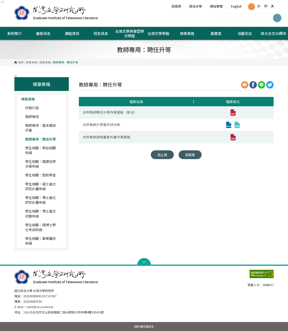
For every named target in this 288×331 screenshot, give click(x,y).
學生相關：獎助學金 (40, 174)
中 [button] (266, 6)
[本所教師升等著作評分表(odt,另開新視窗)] (237, 124)
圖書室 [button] (216, 33)
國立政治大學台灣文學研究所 (18, 8)
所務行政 (32, 107)
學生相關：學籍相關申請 (40, 150)
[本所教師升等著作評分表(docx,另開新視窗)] (228, 124)
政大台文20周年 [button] (273, 33)
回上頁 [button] (162, 154)
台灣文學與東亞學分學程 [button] (129, 33)
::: (2, 1)
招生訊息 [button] (101, 33)
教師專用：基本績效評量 (40, 128)
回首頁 (176, 7)
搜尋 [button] (277, 18)
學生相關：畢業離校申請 (40, 241)
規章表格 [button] (187, 33)
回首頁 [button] (190, 154)
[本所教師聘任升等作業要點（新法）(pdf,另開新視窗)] (232, 112)
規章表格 (31, 62)
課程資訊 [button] (72, 33)
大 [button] (272, 6)
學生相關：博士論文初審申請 (40, 213)
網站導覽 (216, 7)
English (236, 7)
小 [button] (258, 6)
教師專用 (32, 116)
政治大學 (195, 7)
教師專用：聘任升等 (40, 139)
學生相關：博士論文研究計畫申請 (40, 200)
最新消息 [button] (43, 33)
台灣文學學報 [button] (158, 33)
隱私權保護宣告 (144, 326)
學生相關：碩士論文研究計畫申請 (40, 186)
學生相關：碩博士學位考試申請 (40, 227)
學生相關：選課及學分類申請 (40, 164)
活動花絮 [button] (245, 33)
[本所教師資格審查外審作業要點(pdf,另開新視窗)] (232, 137)
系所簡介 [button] (14, 33)
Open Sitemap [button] (144, 262)
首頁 (21, 62)
